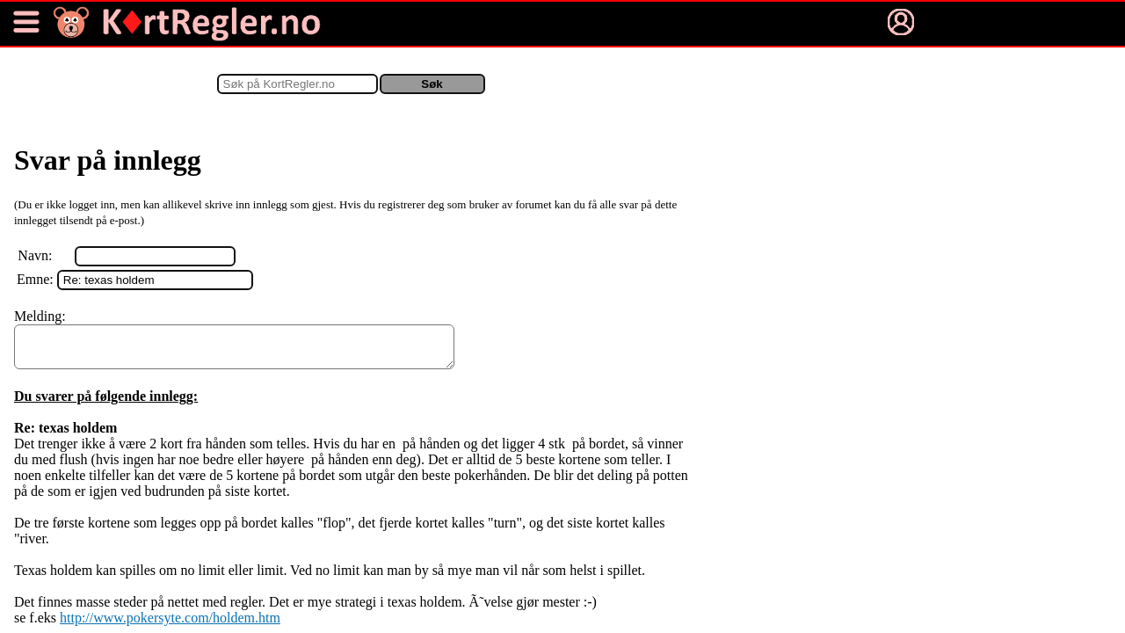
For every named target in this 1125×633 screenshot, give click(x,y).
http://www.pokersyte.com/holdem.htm (170, 625)
